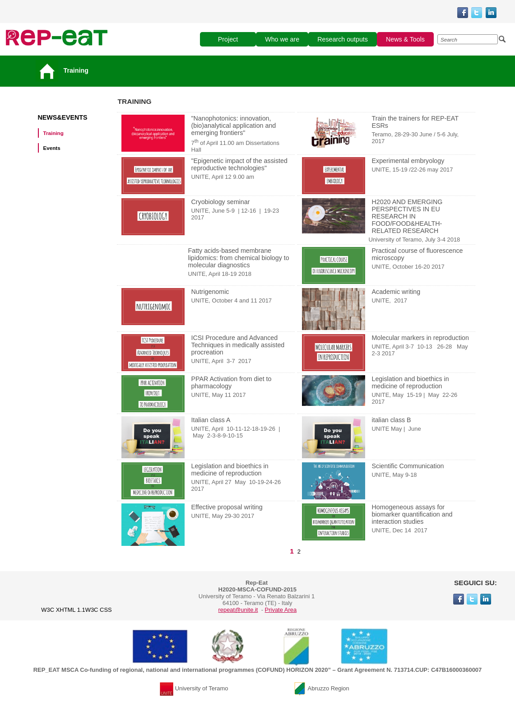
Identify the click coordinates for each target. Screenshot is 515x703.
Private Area (281, 609)
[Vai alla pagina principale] (48, 70)
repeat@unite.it (238, 609)
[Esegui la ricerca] (502, 39)
